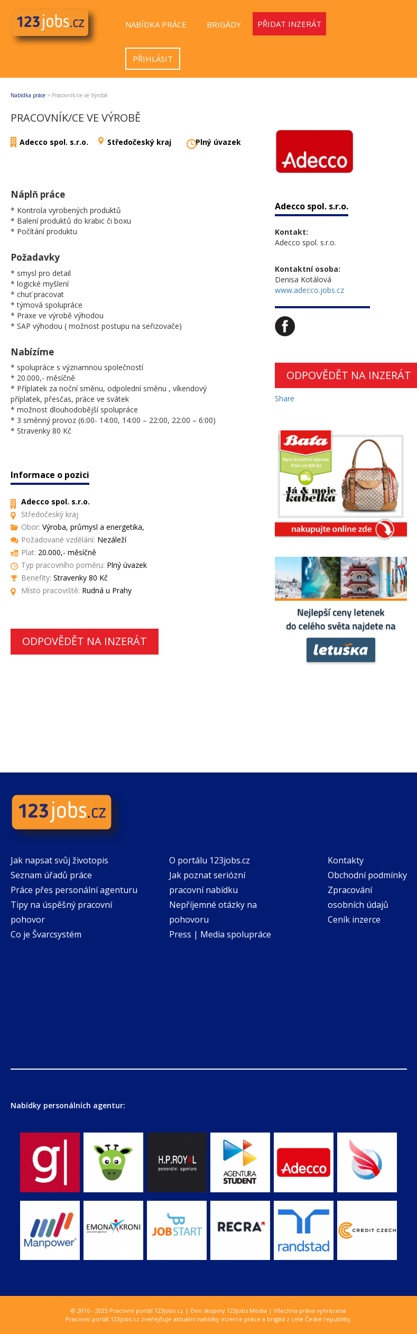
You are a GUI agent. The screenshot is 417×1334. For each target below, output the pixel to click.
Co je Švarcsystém (46, 934)
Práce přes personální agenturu (74, 890)
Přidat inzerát (289, 24)
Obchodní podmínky (367, 875)
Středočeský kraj (139, 142)
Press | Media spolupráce (220, 934)
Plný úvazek (218, 142)
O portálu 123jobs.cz (209, 860)
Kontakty (346, 860)
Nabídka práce (156, 24)
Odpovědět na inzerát (84, 641)
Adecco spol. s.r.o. (54, 142)
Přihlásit (153, 58)
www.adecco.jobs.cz (309, 290)
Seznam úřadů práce (51, 875)
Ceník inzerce (354, 919)
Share (284, 398)
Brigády (224, 24)
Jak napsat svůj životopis (59, 860)
